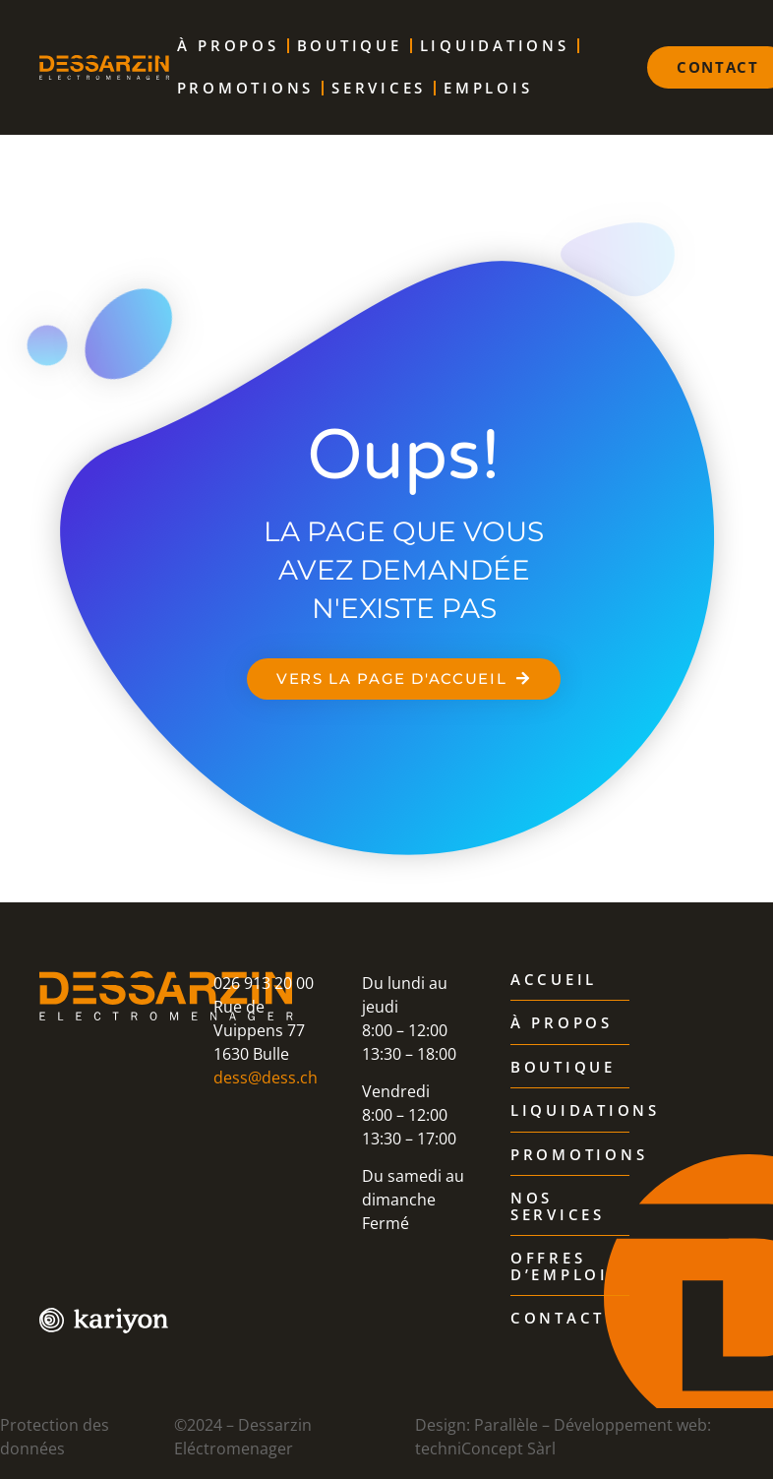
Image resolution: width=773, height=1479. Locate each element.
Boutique (349, 45)
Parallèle (506, 1425)
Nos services (557, 1207)
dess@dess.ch (265, 1077)
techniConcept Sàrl (485, 1448)
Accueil (553, 980)
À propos (228, 45)
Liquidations (494, 45)
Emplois (488, 87)
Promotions (246, 87)
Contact (557, 1318)
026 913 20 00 (263, 983)
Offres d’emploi (559, 1267)
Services (378, 87)
